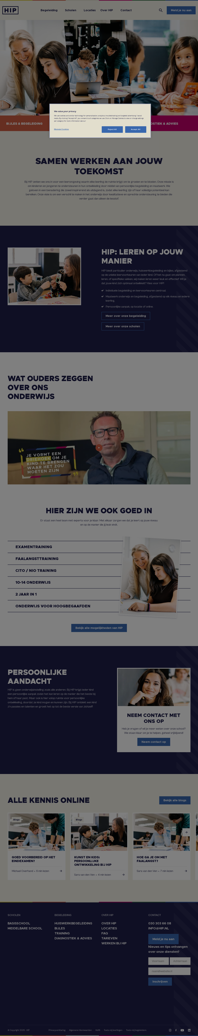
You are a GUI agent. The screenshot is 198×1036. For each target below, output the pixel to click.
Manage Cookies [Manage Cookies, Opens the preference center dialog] (61, 129)
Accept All (135, 129)
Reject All (112, 129)
